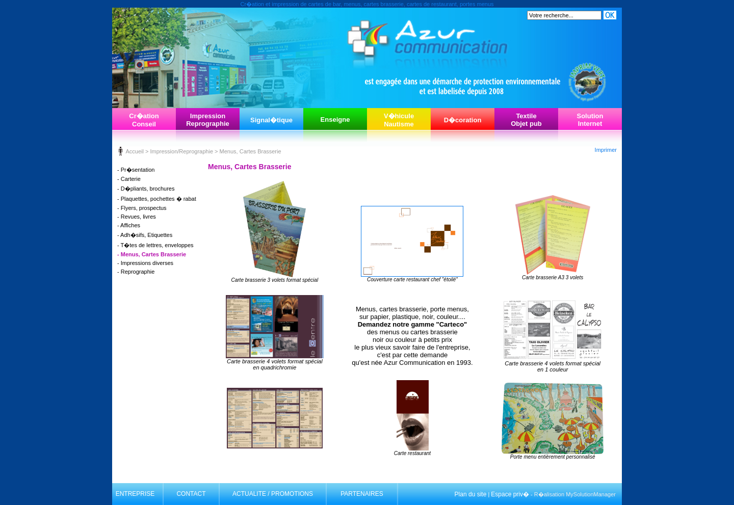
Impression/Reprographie (181, 151)
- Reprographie (135, 272)
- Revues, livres (136, 217)
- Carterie (129, 179)
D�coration (463, 120)
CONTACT (190, 493)
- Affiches (128, 225)
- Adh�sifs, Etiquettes (144, 235)
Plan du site (471, 494)
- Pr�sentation (135, 170)
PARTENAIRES (361, 493)
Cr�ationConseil (144, 120)
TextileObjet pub (526, 119)
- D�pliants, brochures (146, 188)
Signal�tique (271, 120)
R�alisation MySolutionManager (575, 494)
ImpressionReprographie (207, 119)
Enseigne (335, 119)
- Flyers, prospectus (142, 208)
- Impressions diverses (145, 263)
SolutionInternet (590, 119)
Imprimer (606, 150)
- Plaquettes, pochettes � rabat (156, 199)
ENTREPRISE (135, 493)
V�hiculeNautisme (399, 120)
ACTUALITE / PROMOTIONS (272, 493)
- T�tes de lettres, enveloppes (155, 245)
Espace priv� (510, 494)
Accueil (134, 151)
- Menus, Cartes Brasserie (151, 254)
